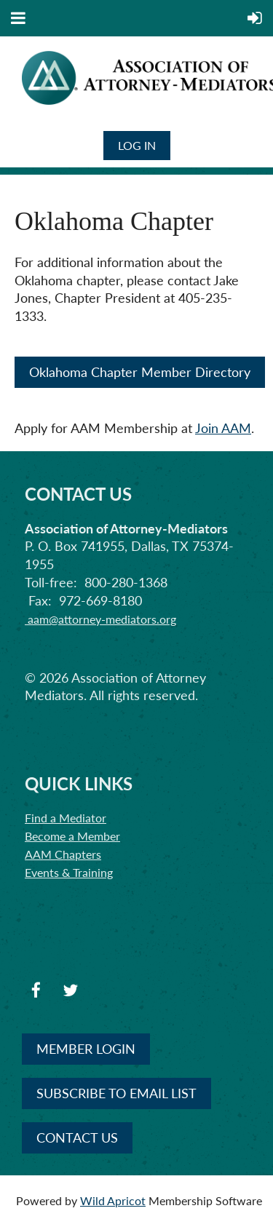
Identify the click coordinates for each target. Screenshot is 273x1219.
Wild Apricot (113, 1200)
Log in (137, 145)
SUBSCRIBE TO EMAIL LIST (116, 1093)
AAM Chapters (63, 854)
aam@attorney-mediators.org (100, 619)
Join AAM (223, 428)
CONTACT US (77, 1137)
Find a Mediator (65, 818)
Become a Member (72, 836)
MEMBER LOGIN (85, 1049)
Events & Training (69, 872)
